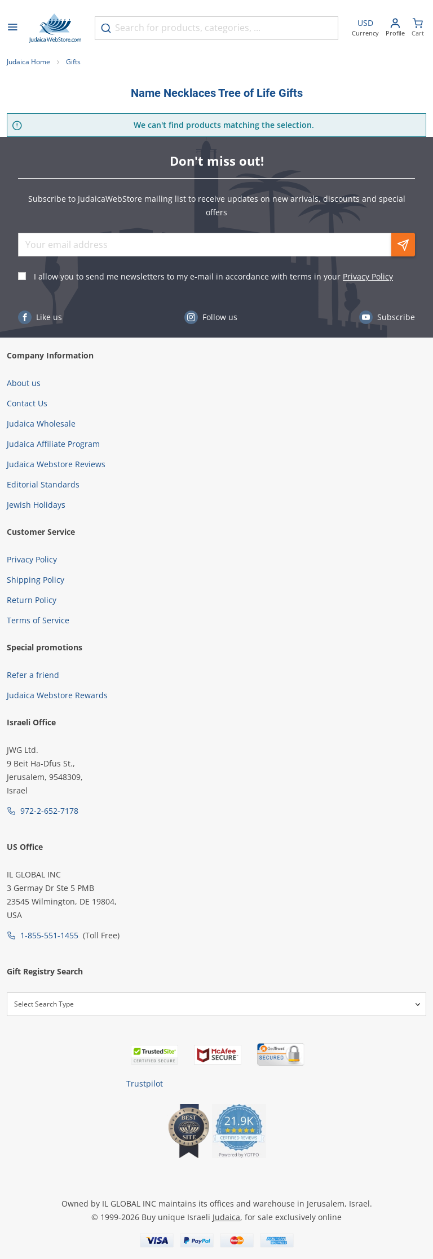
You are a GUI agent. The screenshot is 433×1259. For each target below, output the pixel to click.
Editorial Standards (43, 484)
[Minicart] (418, 28)
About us (24, 383)
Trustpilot (144, 1083)
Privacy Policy (368, 276)
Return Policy (31, 600)
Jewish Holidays (36, 504)
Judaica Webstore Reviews (56, 464)
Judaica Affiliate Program (53, 443)
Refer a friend (33, 675)
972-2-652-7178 (49, 810)
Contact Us (27, 403)
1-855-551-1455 (49, 935)
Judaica (226, 1217)
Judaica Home (28, 62)
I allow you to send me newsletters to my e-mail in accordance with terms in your (213, 276)
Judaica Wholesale (41, 423)
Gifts (73, 62)
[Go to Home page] (55, 28)
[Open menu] (12, 28)
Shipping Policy (35, 579)
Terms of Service (38, 620)
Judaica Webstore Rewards (57, 695)
